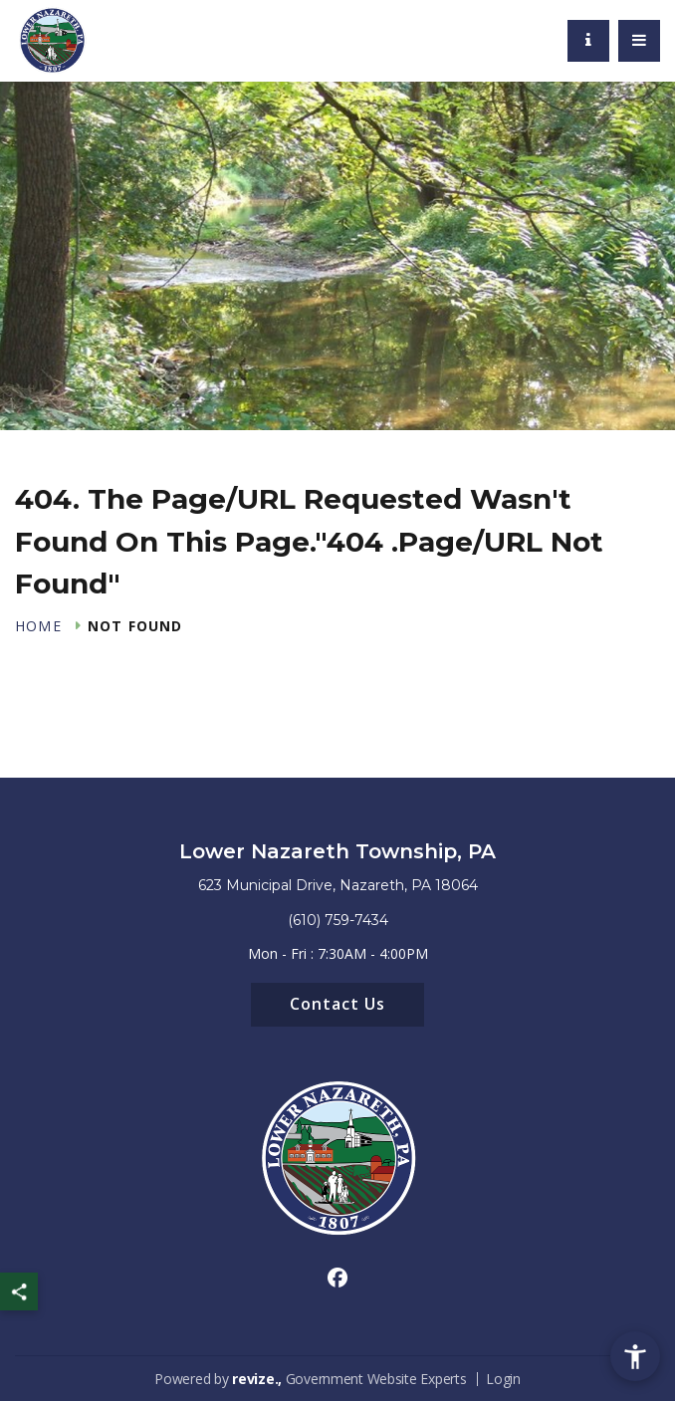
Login (503, 1378)
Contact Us (337, 1004)
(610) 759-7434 (338, 920)
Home (38, 626)
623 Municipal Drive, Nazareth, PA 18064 (338, 885)
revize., (257, 1378)
